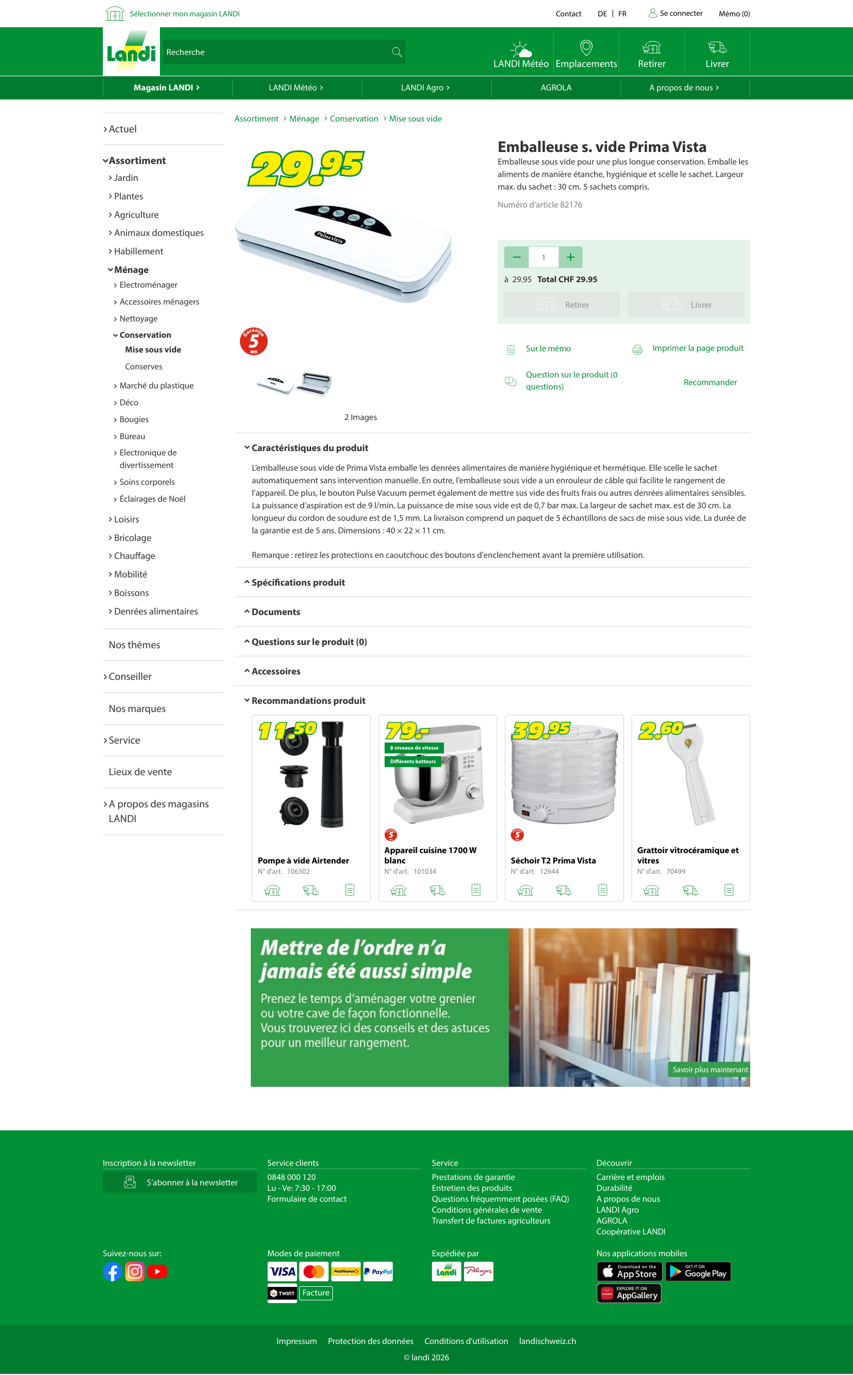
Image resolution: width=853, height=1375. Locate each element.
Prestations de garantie (473, 1177)
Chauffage (135, 555)
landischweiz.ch (548, 1341)
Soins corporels (147, 482)
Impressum (297, 1341)
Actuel (123, 128)
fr (623, 13)
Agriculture (136, 214)
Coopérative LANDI (631, 1231)
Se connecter (681, 13)
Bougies (134, 419)
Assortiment (137, 160)
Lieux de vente (140, 771)
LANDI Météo (293, 87)
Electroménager (148, 284)
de (602, 13)
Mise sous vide (153, 349)
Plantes (128, 196)
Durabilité (615, 1188)
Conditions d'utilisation (466, 1341)
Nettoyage (139, 318)
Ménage (131, 269)
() (734, 13)
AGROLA (556, 87)
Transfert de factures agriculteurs (491, 1220)
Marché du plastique (157, 385)
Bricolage (132, 537)
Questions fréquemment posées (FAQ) (501, 1199)
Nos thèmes (134, 644)
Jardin (126, 177)
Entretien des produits (472, 1188)
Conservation (145, 335)
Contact (569, 13)
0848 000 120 (292, 1177)
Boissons (131, 592)
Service (124, 739)
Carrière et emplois (631, 1177)
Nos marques (137, 708)
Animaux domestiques (159, 232)
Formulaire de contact (307, 1199)
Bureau (132, 436)
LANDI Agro (422, 87)
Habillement (138, 251)
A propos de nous (681, 87)
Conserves (144, 366)
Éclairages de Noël (153, 499)
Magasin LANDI (163, 87)
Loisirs (126, 519)
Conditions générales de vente (487, 1209)
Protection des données (371, 1341)
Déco (129, 402)
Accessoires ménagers (159, 301)
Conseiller (130, 676)
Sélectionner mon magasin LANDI (185, 13)
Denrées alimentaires (156, 611)
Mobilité (130, 574)
